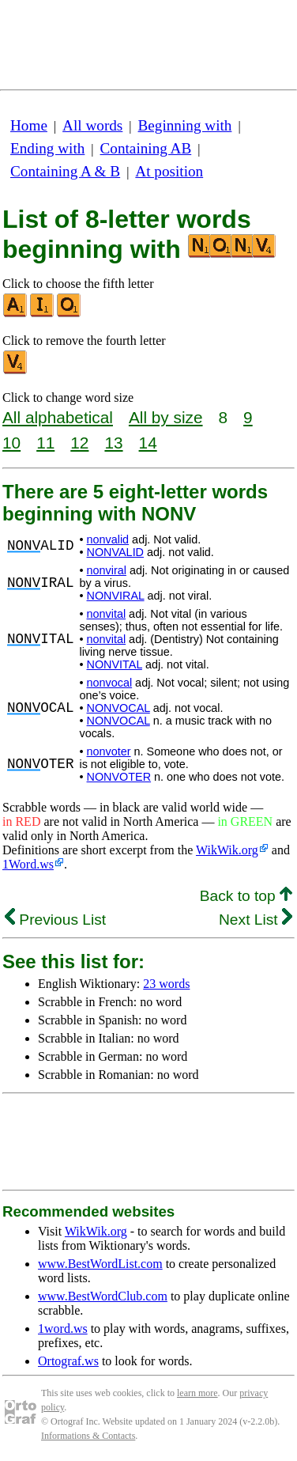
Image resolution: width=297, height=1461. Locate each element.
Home (28, 125)
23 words (166, 983)
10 (11, 442)
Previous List (55, 919)
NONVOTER (119, 776)
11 (45, 442)
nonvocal (110, 682)
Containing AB (146, 148)
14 (148, 442)
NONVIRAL (116, 595)
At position (169, 171)
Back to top (246, 896)
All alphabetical (57, 417)
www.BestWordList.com (100, 1263)
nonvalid (108, 539)
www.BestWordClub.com (102, 1296)
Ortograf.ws (68, 1361)
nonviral (106, 570)
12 (79, 442)
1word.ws (63, 1328)
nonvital (106, 613)
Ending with (47, 148)
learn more (197, 1393)
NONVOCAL (118, 708)
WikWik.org (227, 850)
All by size (166, 417)
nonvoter (109, 751)
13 (113, 442)
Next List (255, 919)
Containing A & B (65, 171)
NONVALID (116, 552)
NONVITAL (114, 664)
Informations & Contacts (88, 1435)
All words (92, 125)
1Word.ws (28, 864)
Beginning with (185, 125)
